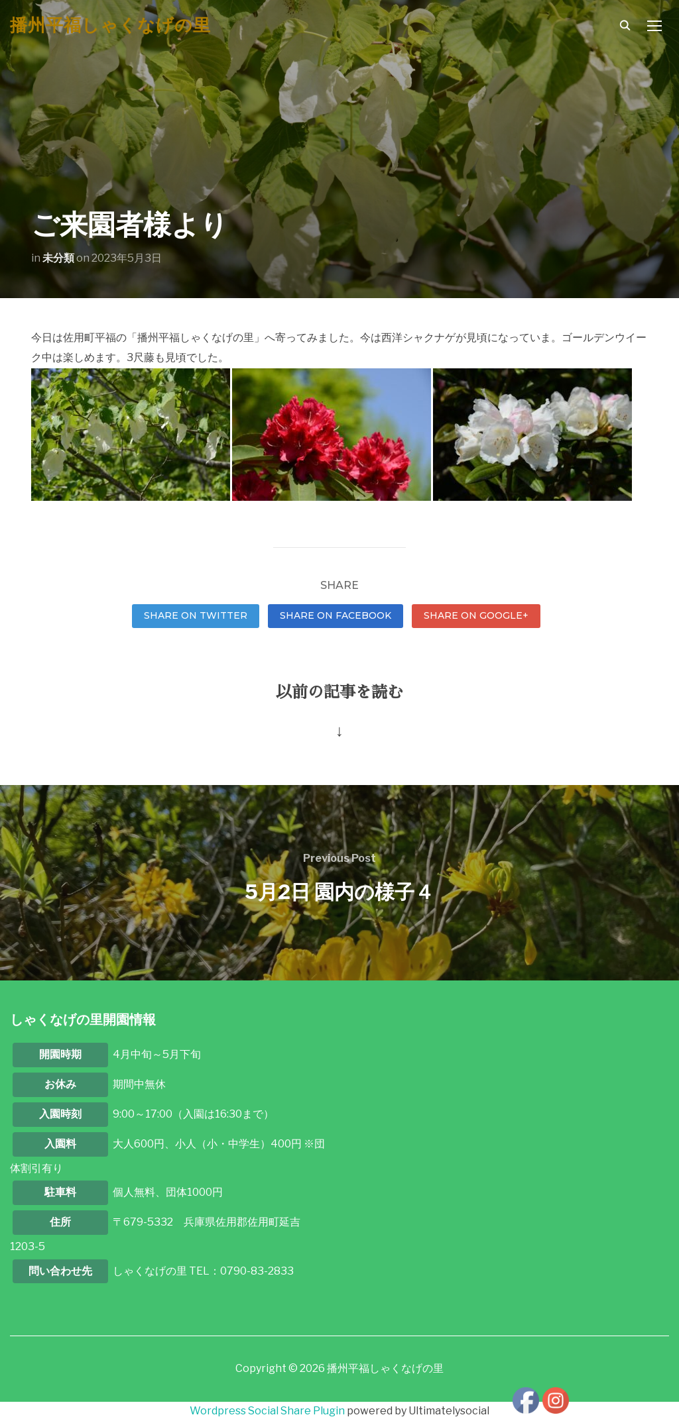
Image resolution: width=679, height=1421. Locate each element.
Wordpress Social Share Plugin (268, 1410)
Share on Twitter (195, 615)
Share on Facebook (335, 615)
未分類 (58, 258)
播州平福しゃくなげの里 (110, 25)
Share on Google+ (476, 615)
